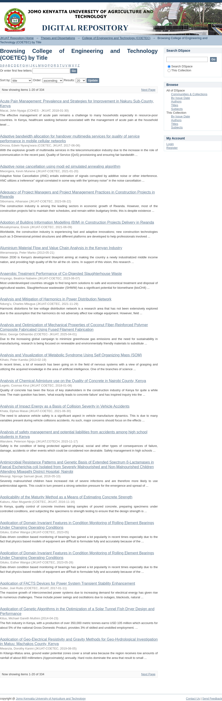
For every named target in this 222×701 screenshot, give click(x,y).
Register (172, 148)
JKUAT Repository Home (17, 38)
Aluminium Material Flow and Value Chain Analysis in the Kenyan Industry (61, 248)
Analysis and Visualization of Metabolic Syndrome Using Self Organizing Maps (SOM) (71, 355)
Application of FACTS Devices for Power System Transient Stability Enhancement (67, 583)
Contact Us (193, 698)
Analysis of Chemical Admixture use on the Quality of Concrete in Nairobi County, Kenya (73, 381)
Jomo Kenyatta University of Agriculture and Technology (51, 698)
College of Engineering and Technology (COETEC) (116, 38)
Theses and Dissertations (58, 38)
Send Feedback (212, 698)
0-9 (2, 65)
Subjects (177, 109)
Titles (174, 105)
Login (218, 5)
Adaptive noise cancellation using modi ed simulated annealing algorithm (60, 166)
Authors (176, 101)
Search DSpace (180, 66)
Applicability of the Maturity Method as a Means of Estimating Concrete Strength (66, 497)
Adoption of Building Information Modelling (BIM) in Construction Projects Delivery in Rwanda (77, 222)
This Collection (179, 70)
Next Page (148, 89)
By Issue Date (180, 98)
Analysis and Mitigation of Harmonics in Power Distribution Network (55, 299)
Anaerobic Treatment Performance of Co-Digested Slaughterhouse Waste (61, 274)
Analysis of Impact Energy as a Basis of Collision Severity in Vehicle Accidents (64, 406)
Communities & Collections (189, 94)
